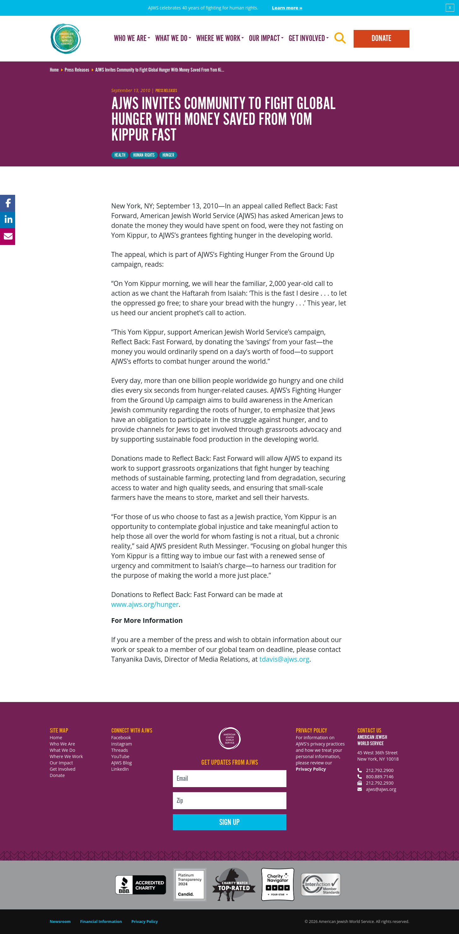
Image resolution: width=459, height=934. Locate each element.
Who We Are (62, 744)
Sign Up (229, 822)
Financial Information (101, 921)
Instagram (121, 744)
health (120, 155)
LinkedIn (120, 769)
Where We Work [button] (218, 38)
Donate (381, 38)
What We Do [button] (171, 38)
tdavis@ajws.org (284, 659)
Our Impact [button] (264, 38)
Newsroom (60, 921)
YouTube (120, 756)
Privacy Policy (311, 769)
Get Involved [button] (307, 38)
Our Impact (61, 763)
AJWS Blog (121, 763)
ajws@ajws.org (381, 789)
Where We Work (66, 756)
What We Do (62, 750)
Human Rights (144, 155)
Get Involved (63, 769)
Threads (119, 750)
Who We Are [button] (130, 38)
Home (56, 737)
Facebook (121, 737)
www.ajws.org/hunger (145, 604)
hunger (168, 155)
